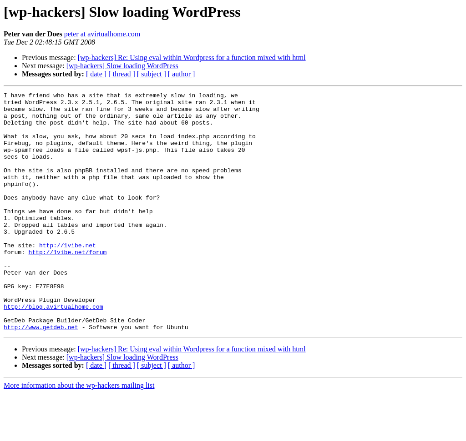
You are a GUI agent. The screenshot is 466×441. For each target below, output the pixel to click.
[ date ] (96, 74)
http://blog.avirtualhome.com (53, 350)
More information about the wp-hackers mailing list (79, 433)
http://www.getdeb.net (41, 375)
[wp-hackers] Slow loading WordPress (122, 66)
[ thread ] (121, 74)
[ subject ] (151, 74)
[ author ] (181, 74)
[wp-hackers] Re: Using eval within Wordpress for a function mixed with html (192, 57)
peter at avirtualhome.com (102, 34)
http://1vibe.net (67, 276)
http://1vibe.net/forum (68, 285)
